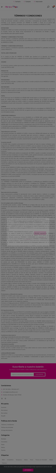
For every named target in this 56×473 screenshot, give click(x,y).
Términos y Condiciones (7, 424)
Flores (2, 444)
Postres (3, 450)
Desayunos (19, 459)
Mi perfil (3, 416)
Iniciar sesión (38, 1)
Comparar (27, 1)
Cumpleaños (10, 459)
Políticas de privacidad (7, 427)
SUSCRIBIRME (39, 374)
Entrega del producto (6, 430)
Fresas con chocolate (41, 459)
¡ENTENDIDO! (28, 470)
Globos (3, 447)
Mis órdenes (4, 410)
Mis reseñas (4, 413)
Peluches (4, 463)
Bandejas (3, 439)
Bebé (3, 459)
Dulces (26, 459)
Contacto (16, 1)
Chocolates (4, 441)
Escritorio (3, 407)
